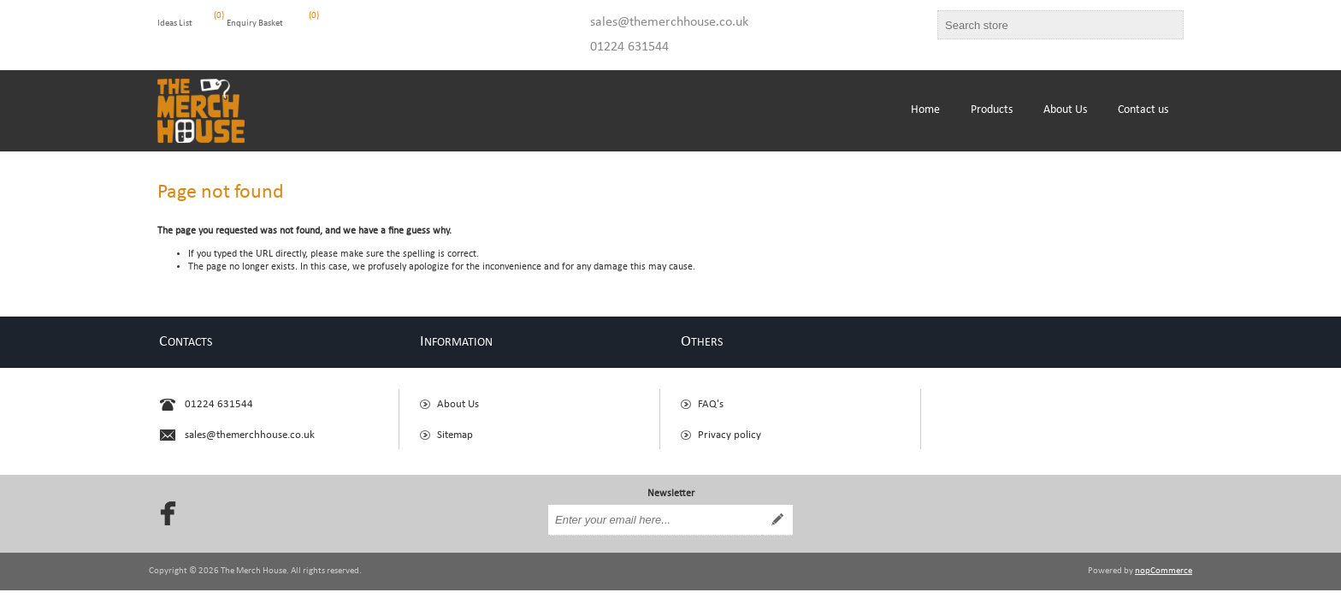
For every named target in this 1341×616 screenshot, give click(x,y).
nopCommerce (1163, 571)
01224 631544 (629, 47)
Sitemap (455, 435)
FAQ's (711, 404)
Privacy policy (729, 435)
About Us (458, 404)
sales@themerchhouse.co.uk (669, 22)
